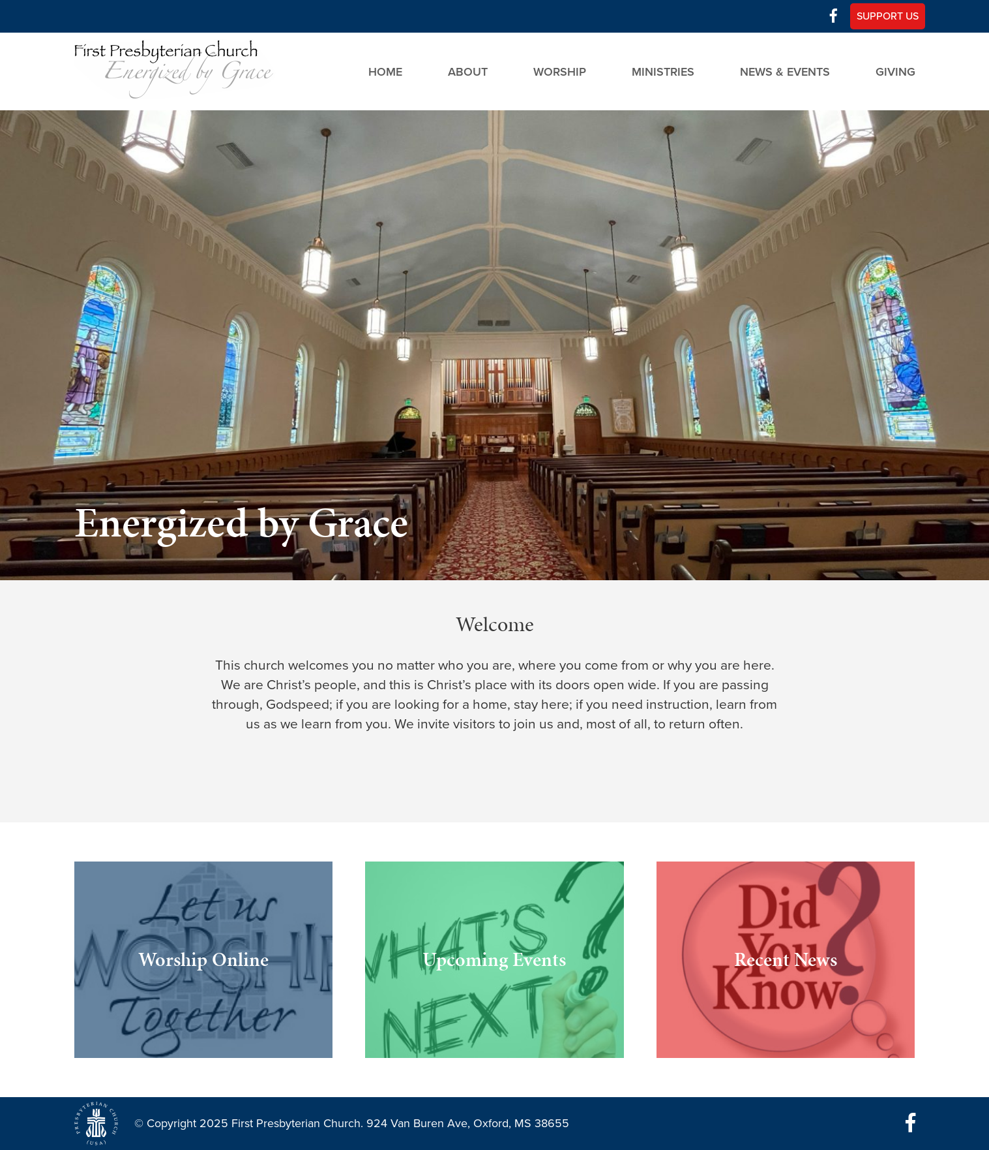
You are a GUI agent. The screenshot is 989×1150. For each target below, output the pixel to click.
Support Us (888, 16)
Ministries (663, 71)
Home (385, 71)
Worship (559, 71)
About (468, 71)
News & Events (785, 71)
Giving (895, 71)
